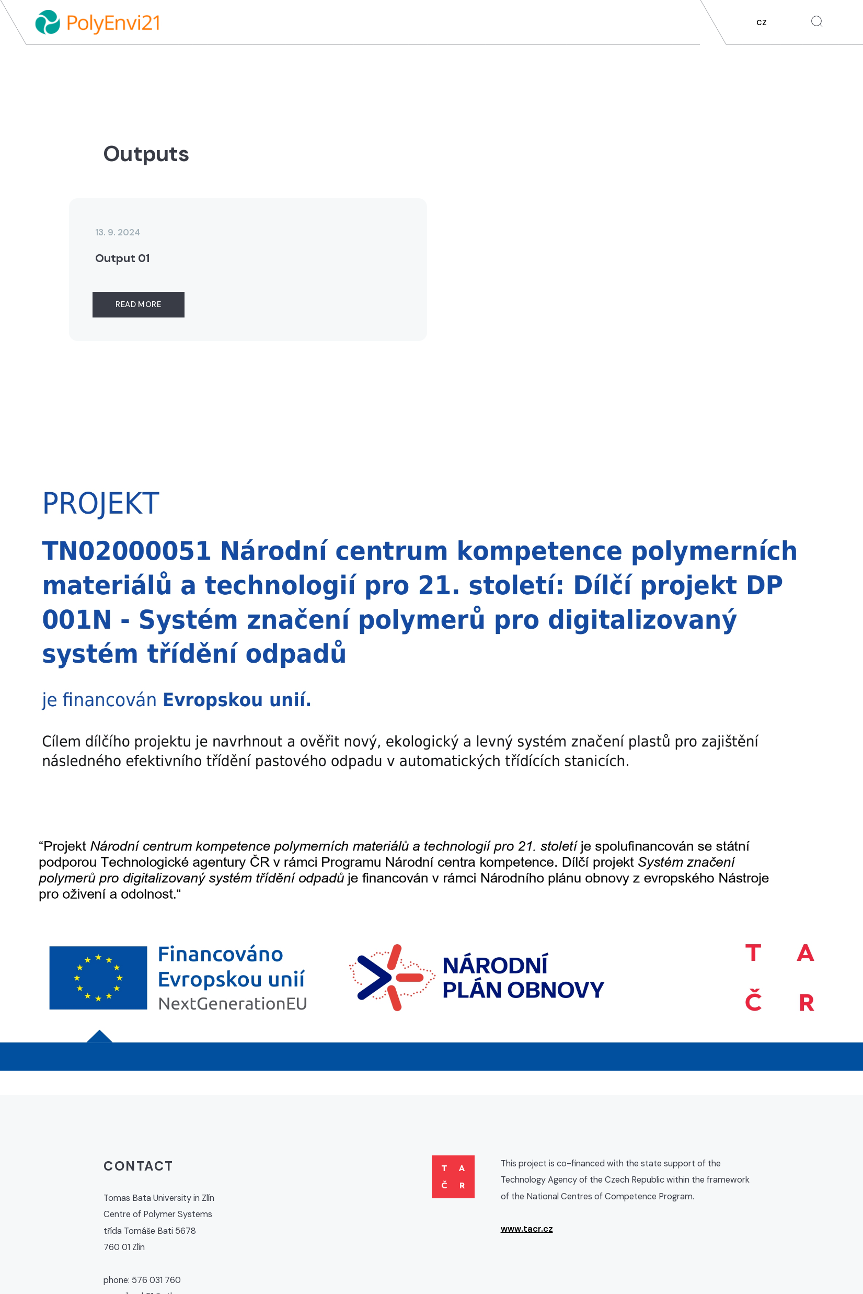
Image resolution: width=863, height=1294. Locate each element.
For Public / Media (727, 61)
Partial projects (576, 61)
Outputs (651, 61)
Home (383, 61)
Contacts (805, 61)
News (424, 61)
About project (487, 61)
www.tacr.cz (527, 1228)
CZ (761, 22)
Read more (138, 304)
